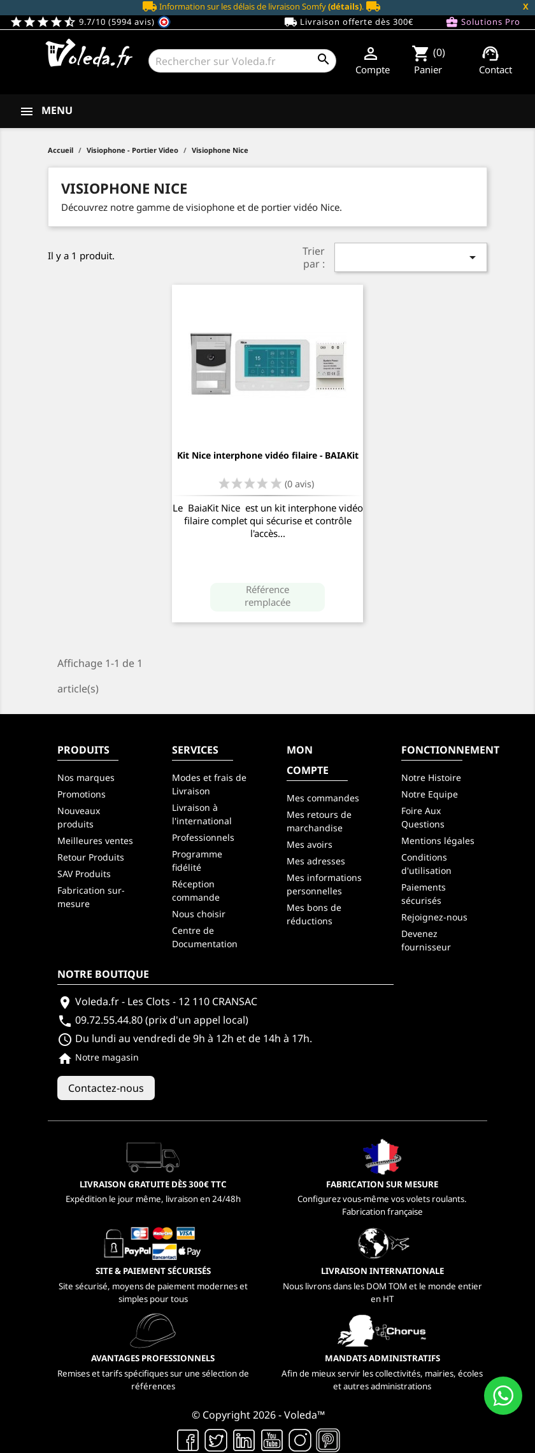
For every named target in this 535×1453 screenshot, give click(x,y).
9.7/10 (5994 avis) (90, 21)
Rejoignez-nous (434, 917)
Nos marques (86, 777)
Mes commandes (323, 798)
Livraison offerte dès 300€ (348, 22)
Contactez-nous (106, 1088)
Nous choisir (198, 914)
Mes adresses (316, 861)
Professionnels (203, 837)
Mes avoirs (309, 844)
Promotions (81, 794)
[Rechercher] (242, 61)
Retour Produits (90, 857)
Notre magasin (98, 1057)
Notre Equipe (429, 794)
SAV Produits (84, 874)
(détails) (345, 6)
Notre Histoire (431, 777)
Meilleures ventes (95, 840)
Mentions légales (437, 840)
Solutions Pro (482, 22)
